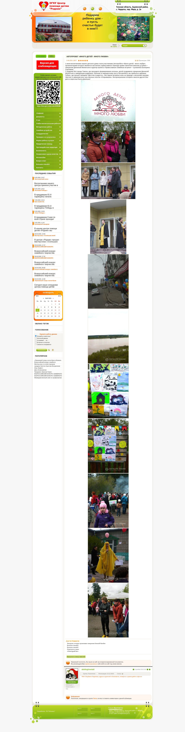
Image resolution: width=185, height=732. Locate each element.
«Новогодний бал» (72, 651)
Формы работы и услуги (45, 140)
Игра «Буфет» (38, 368)
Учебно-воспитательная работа (47, 123)
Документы (40, 117)
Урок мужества (39, 201)
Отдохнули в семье (73, 649)
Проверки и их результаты (45, 137)
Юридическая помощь (44, 144)
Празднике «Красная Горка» (43, 372)
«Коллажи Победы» (40, 190)
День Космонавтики (40, 370)
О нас (38, 120)
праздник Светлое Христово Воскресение (47, 366)
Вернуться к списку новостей (76, 656)
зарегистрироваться (91, 664)
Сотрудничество (42, 134)
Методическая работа (44, 127)
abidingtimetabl (88, 669)
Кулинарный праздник (41, 224)
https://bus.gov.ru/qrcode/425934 (48, 106)
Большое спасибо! (43, 164)
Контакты (39, 168)
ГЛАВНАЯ (39, 113)
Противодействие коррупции (46, 147)
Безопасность (41, 151)
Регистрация (41, 56)
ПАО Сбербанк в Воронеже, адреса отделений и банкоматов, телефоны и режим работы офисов (112, 676)
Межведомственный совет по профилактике (48, 377)
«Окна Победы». (39, 213)
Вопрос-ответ (41, 161)
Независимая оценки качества (47, 154)
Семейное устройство (44, 130)
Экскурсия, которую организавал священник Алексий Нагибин (86, 643)
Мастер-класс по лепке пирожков (44, 364)
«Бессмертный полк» (41, 179)
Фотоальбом (40, 157)
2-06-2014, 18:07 (71, 60)
